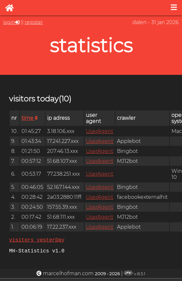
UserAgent (99, 131)
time (29, 118)
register (34, 22)
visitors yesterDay (36, 240)
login (9, 22)
